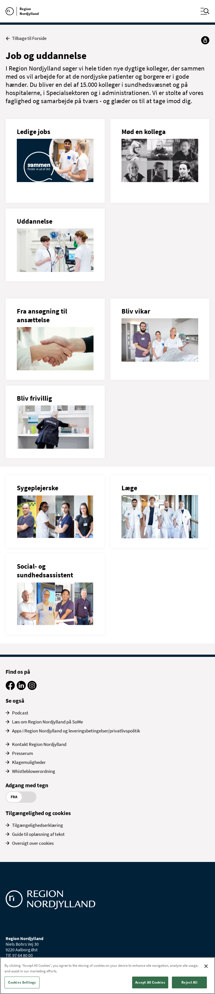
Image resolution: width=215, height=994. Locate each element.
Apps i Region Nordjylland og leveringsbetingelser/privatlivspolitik (76, 731)
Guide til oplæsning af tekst (38, 834)
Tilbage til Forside (26, 38)
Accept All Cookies (150, 982)
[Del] (205, 40)
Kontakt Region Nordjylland (39, 744)
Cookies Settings (22, 982)
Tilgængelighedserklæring (37, 825)
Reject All (189, 982)
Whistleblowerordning (33, 771)
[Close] (206, 966)
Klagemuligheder (29, 762)
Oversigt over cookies (33, 843)
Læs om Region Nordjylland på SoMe (47, 722)
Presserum (22, 753)
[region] (107, 975)
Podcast (20, 713)
